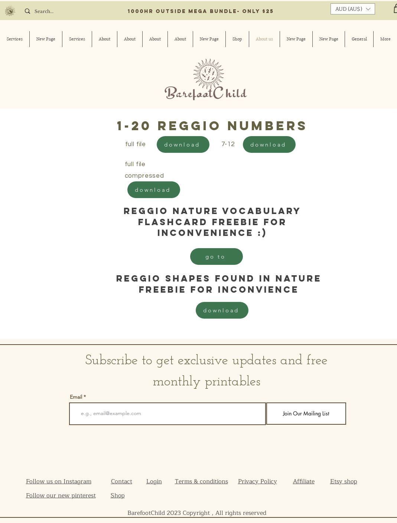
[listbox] (353, 8)
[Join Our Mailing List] (306, 413)
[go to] (216, 256)
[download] (183, 144)
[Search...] (52, 12)
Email (76, 396)
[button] (353, 8)
